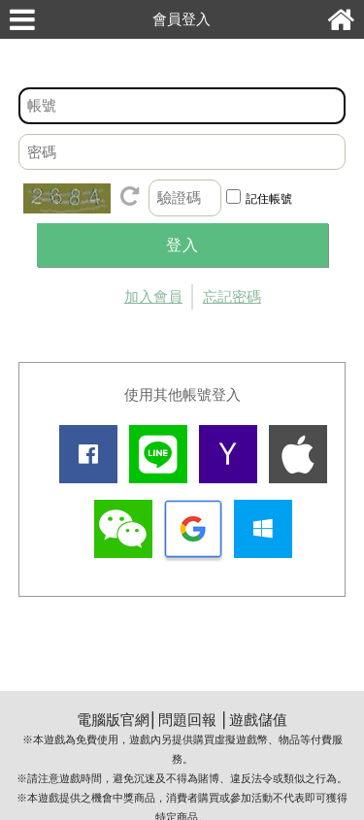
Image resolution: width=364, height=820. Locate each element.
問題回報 (187, 719)
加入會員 (153, 296)
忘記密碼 (232, 296)
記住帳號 (269, 199)
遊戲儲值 (258, 719)
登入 (182, 245)
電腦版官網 (113, 719)
